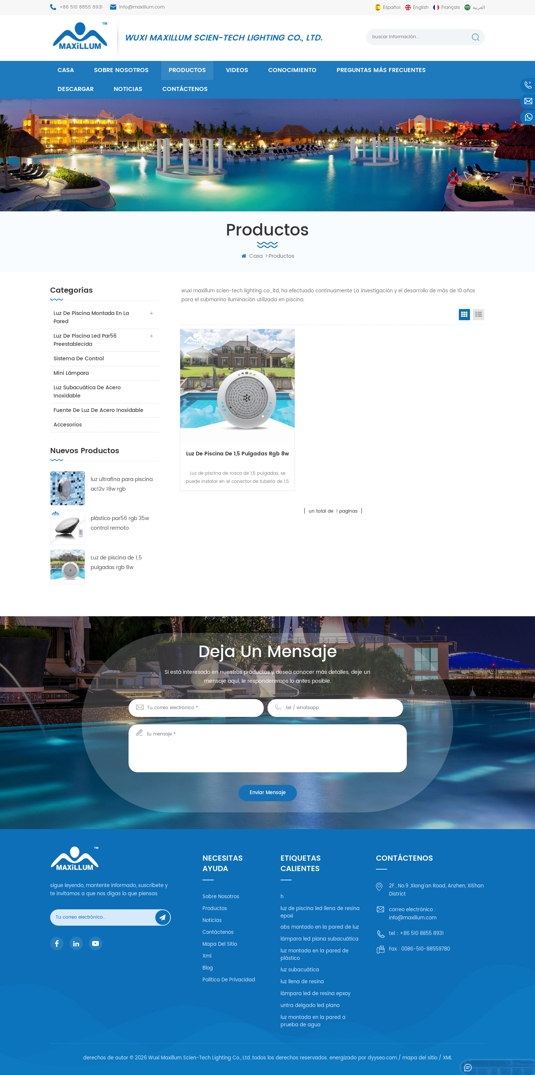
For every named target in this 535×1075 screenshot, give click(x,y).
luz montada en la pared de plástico (314, 954)
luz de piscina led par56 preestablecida (85, 340)
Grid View (464, 314)
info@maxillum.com (142, 7)
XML (447, 1058)
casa (66, 70)
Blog (207, 968)
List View (478, 314)
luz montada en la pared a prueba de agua (313, 1021)
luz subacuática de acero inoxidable (87, 391)
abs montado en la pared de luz (320, 927)
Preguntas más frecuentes (381, 70)
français (450, 7)
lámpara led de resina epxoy (315, 994)
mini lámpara (71, 373)
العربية (479, 7)
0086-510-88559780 (425, 949)
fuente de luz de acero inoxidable (99, 410)
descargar (76, 89)
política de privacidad (228, 980)
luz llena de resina (302, 982)
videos (237, 70)
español (392, 7)
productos (187, 70)
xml (206, 956)
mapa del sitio (219, 944)
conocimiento (292, 70)
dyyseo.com (382, 1058)
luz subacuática (300, 970)
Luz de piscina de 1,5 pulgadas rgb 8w (116, 562)
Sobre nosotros (121, 70)
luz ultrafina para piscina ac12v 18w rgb (122, 484)
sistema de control (79, 358)
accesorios (68, 424)
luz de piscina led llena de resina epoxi (320, 912)
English (421, 7)
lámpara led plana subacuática (320, 939)
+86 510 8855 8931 (81, 7)
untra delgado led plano (310, 1006)
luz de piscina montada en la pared (91, 317)
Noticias (128, 89)
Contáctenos (185, 89)
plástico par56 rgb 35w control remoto (120, 523)
